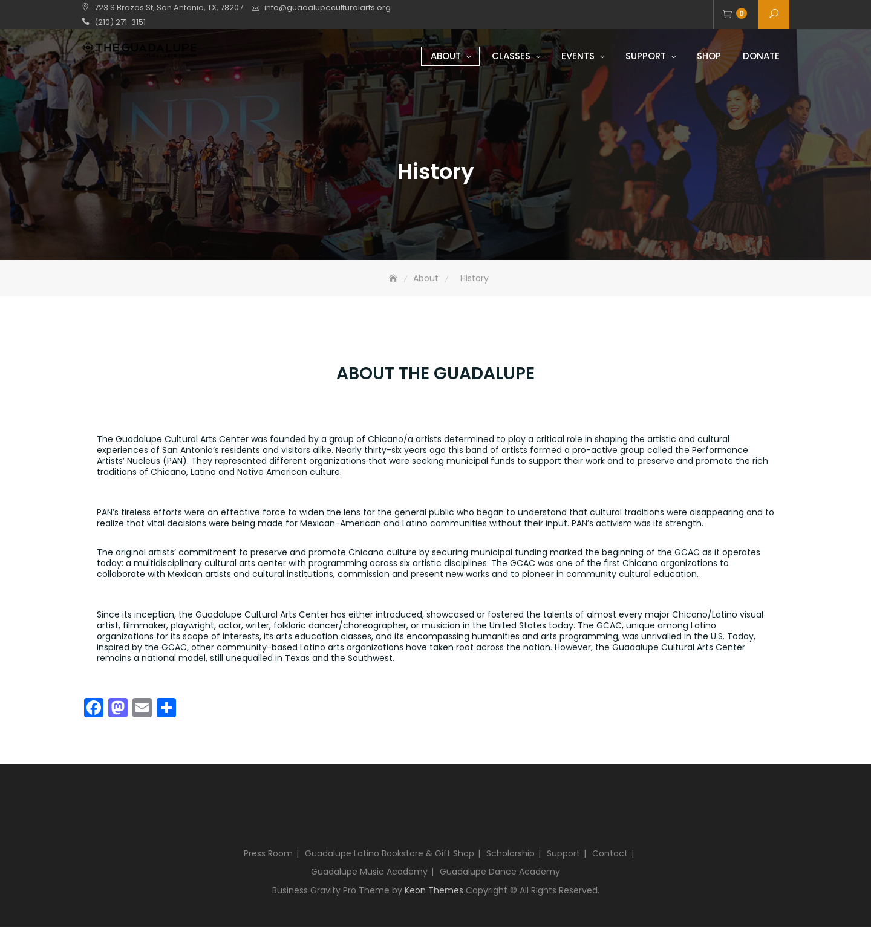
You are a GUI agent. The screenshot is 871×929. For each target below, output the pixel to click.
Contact (610, 855)
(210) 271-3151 (120, 22)
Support (645, 56)
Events (578, 56)
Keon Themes (434, 892)
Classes (511, 56)
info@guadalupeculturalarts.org (327, 7)
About (446, 56)
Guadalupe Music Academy (369, 873)
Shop (709, 56)
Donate (761, 56)
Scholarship (510, 855)
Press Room (268, 855)
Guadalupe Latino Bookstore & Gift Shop (389, 855)
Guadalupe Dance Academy (500, 873)
